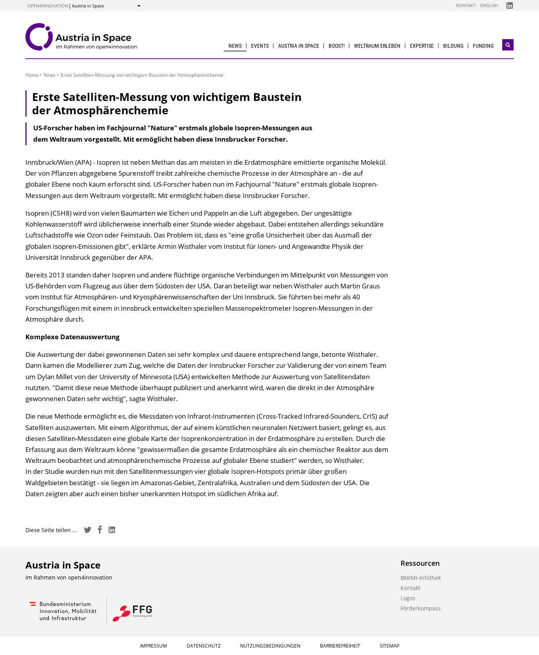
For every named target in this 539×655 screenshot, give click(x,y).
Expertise (422, 46)
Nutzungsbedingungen (270, 645)
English (489, 5)
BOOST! (337, 46)
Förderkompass (421, 608)
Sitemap (389, 645)
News (235, 46)
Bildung (453, 46)
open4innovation (47, 6)
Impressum (153, 645)
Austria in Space (298, 46)
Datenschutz (204, 645)
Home (32, 75)
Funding (483, 46)
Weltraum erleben (377, 46)
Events (260, 46)
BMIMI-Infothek (421, 577)
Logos (408, 598)
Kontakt (466, 5)
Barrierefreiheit (340, 645)
